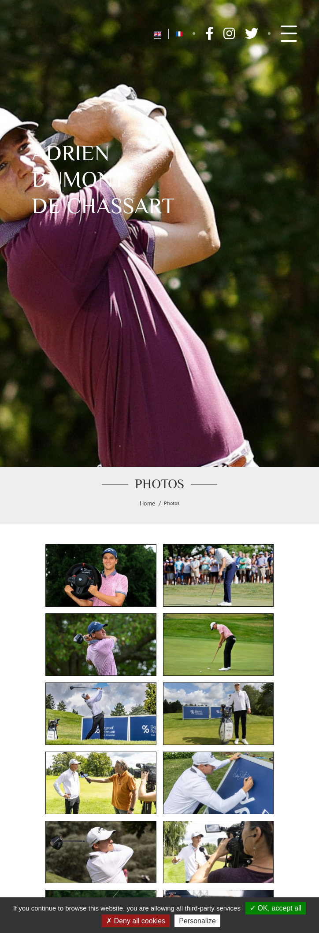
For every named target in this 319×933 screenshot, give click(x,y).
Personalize (197, 921)
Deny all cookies (135, 921)
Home (147, 503)
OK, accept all (275, 908)
